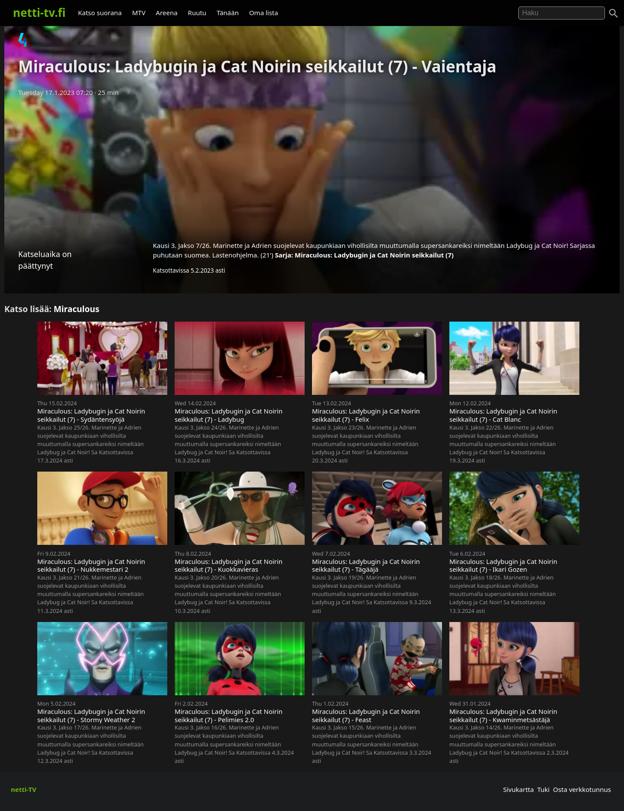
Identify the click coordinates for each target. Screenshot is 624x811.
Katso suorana (100, 12)
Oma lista (263, 12)
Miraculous (77, 309)
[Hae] (561, 13)
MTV (139, 12)
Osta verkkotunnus (582, 789)
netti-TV (23, 789)
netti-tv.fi (39, 12)
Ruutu (197, 12)
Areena (167, 12)
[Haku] (613, 13)
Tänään (228, 12)
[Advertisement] (312, 166)
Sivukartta (518, 789)
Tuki (543, 789)
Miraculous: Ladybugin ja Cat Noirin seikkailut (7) (374, 255)
